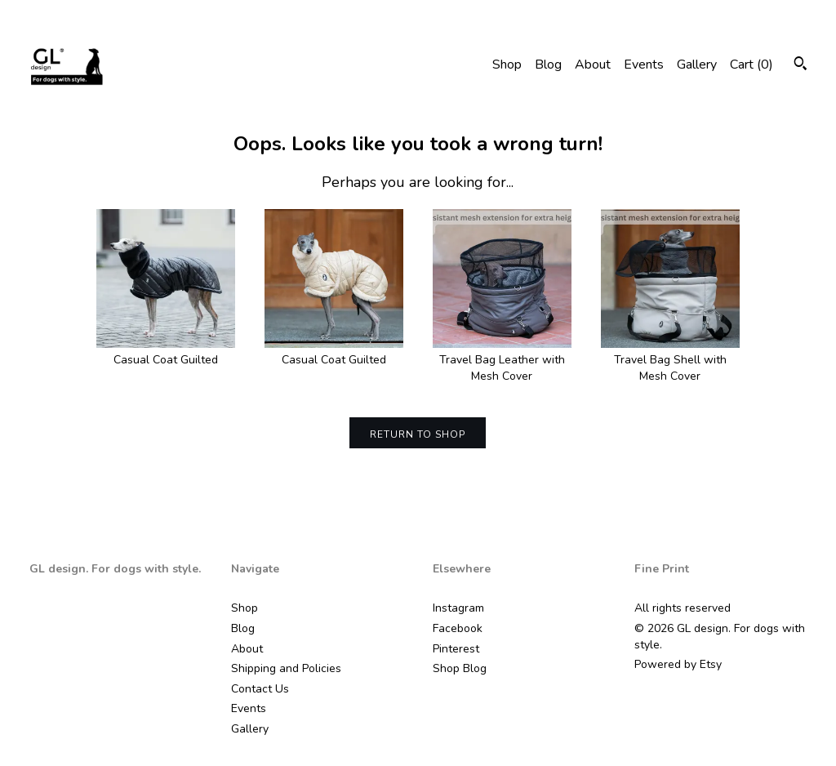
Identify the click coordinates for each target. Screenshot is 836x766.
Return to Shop (417, 434)
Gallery (697, 64)
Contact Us (260, 689)
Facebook (457, 628)
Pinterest (456, 649)
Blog (548, 64)
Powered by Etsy (678, 664)
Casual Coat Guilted (165, 352)
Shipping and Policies (286, 668)
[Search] (800, 65)
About (593, 64)
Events (644, 64)
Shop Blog (460, 668)
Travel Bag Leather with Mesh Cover (502, 360)
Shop (507, 64)
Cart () (751, 64)
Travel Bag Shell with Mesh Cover (670, 360)
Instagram (458, 608)
